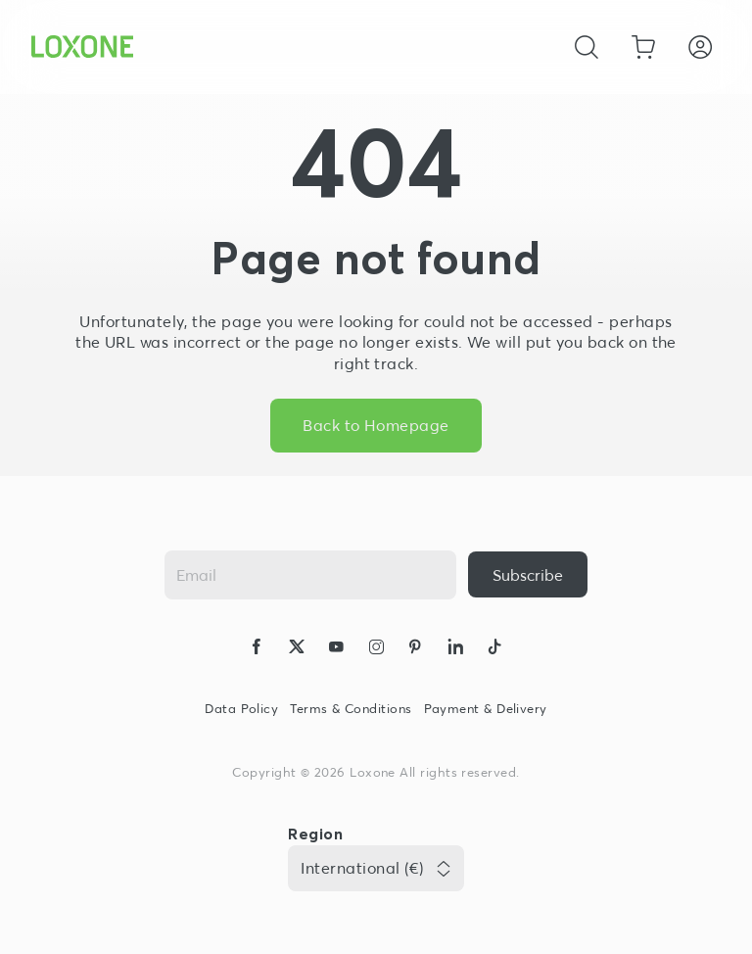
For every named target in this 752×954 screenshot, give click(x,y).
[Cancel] (586, 47)
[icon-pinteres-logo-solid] (415, 649)
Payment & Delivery (485, 708)
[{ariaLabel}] (528, 574)
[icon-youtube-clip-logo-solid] (336, 649)
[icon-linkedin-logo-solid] (455, 649)
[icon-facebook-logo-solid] (256, 649)
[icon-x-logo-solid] (297, 649)
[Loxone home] (82, 47)
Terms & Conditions (350, 708)
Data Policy (241, 708)
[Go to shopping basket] (643, 47)
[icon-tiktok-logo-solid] (494, 649)
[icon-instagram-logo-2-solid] (376, 649)
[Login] (700, 47)
